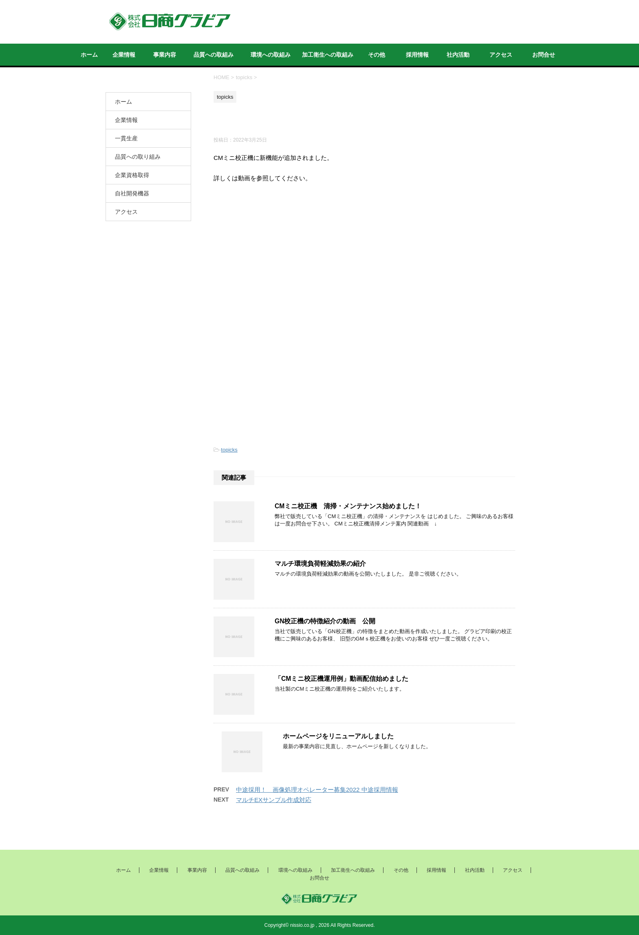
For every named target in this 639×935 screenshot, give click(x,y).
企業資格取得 (132, 175)
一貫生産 (126, 138)
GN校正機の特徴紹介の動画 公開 (325, 621)
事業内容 (164, 54)
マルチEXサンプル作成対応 (273, 799)
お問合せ (543, 54)
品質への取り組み (138, 156)
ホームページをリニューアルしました (338, 736)
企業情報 (123, 54)
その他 (376, 54)
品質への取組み (214, 54)
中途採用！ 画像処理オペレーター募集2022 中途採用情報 (317, 789)
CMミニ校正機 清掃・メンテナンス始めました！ (348, 506)
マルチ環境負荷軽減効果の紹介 (320, 563)
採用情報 (417, 54)
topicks (229, 450)
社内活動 (458, 54)
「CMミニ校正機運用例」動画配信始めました (341, 678)
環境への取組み (271, 54)
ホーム (89, 54)
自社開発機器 (132, 193)
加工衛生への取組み (327, 54)
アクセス (500, 54)
